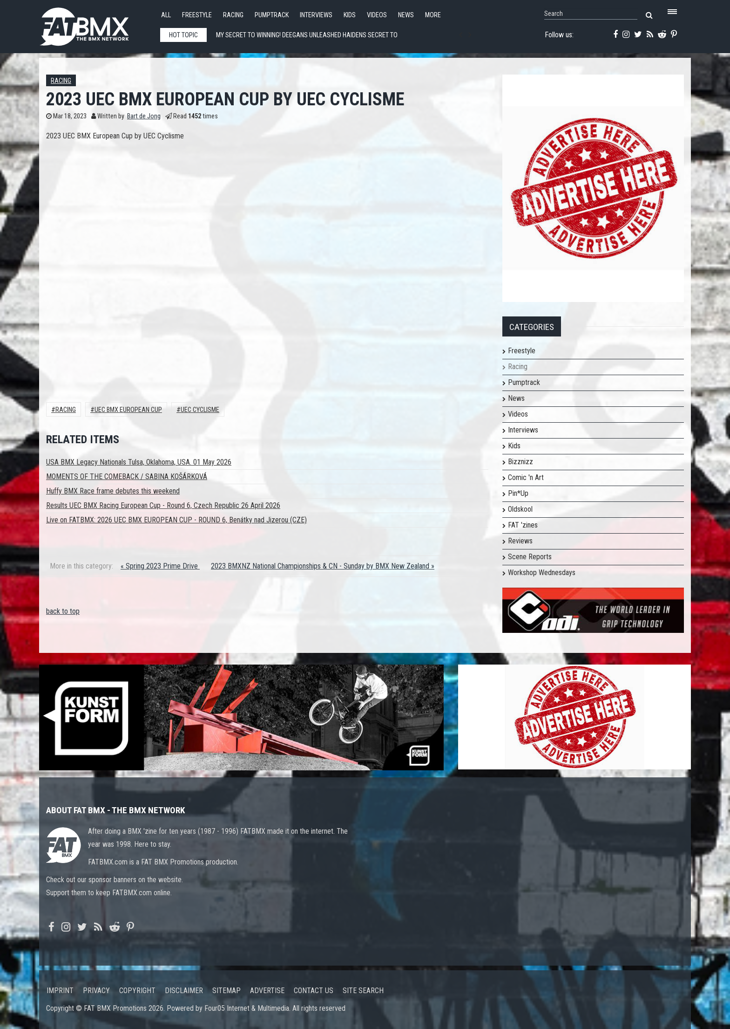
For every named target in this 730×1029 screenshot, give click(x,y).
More (433, 15)
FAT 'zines (523, 525)
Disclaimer (184, 990)
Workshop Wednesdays (541, 572)
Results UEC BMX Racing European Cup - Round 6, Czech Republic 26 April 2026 (163, 505)
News (406, 15)
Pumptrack (272, 15)
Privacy (96, 990)
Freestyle (197, 15)
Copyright (137, 990)
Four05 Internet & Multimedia (246, 1008)
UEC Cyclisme (200, 410)
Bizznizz (520, 461)
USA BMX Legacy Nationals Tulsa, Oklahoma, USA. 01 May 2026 (138, 462)
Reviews (520, 540)
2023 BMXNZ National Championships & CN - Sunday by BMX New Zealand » (322, 566)
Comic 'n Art (526, 477)
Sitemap (226, 990)
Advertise (267, 990)
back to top (63, 611)
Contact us (313, 990)
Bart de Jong (144, 116)
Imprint (60, 990)
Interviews (316, 15)
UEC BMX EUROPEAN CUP (128, 410)
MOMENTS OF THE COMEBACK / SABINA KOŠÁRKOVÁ (126, 476)
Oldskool (520, 509)
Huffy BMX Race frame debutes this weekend (113, 491)
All (166, 15)
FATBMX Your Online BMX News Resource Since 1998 (95, 24)
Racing (233, 15)
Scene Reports (530, 556)
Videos (377, 15)
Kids (350, 15)
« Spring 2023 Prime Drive (160, 566)
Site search (363, 990)
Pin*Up (518, 493)
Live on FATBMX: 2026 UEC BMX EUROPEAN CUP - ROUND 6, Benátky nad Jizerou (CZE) (176, 519)
